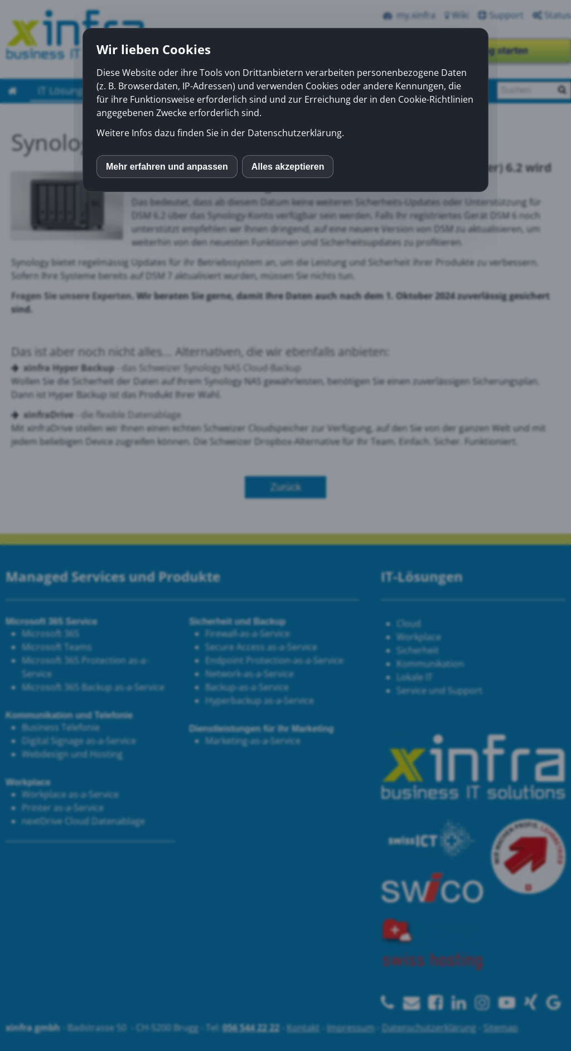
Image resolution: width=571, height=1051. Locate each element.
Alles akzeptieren (288, 166)
